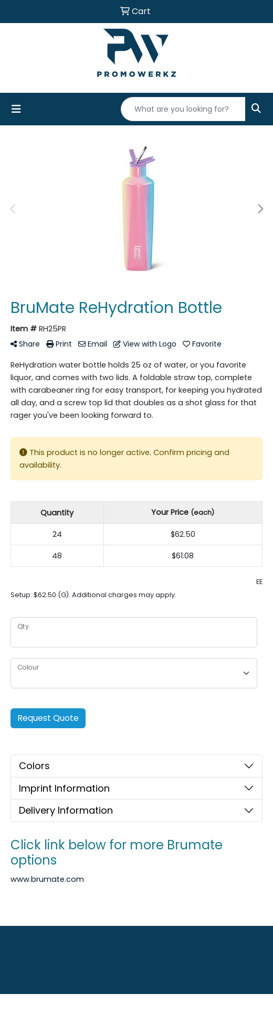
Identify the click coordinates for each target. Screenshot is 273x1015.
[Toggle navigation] (16, 109)
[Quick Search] (183, 109)
